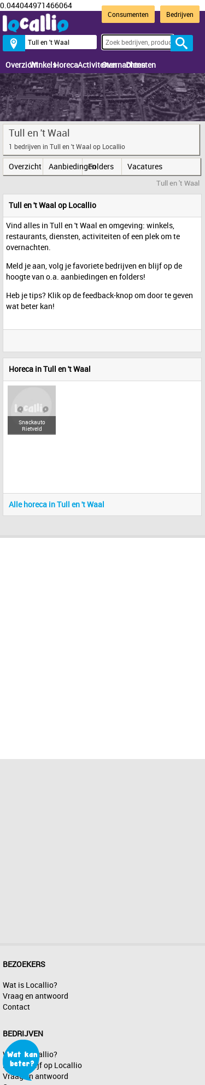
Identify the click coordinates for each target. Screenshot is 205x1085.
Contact (16, 1006)
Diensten (135, 65)
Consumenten (128, 14)
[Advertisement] (102, 645)
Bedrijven (180, 14)
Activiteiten (87, 65)
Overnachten (111, 65)
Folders (101, 166)
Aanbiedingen (65, 166)
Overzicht (14, 65)
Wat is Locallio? (30, 985)
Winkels (39, 65)
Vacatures (144, 166)
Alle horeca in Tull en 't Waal (56, 504)
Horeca (63, 65)
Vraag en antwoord (35, 996)
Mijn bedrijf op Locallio (42, 1065)
